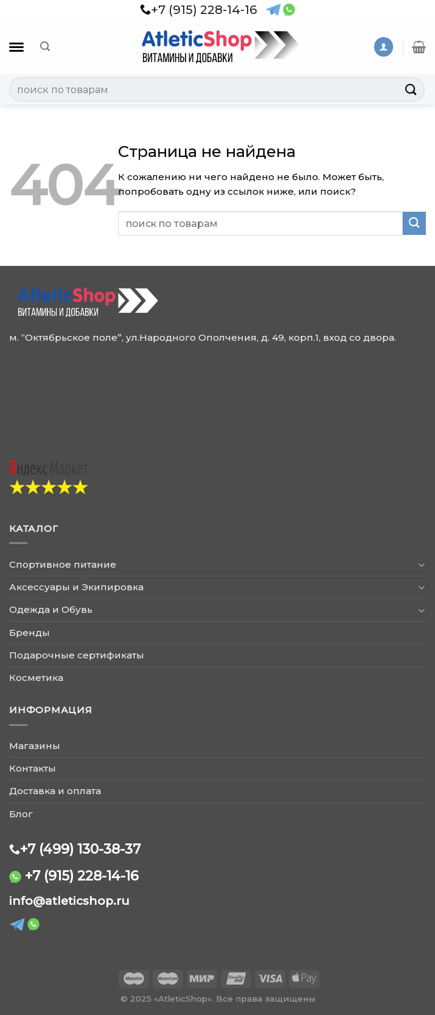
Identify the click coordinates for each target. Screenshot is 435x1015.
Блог (21, 814)
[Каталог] (16, 47)
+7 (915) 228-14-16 (82, 876)
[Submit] (411, 89)
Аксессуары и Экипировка (76, 587)
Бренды (29, 632)
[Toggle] (421, 564)
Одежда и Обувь (50, 609)
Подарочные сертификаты (76, 655)
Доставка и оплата (55, 791)
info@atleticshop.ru (69, 901)
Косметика (36, 677)
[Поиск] (45, 46)
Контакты (32, 768)
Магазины (34, 746)
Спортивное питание (62, 564)
